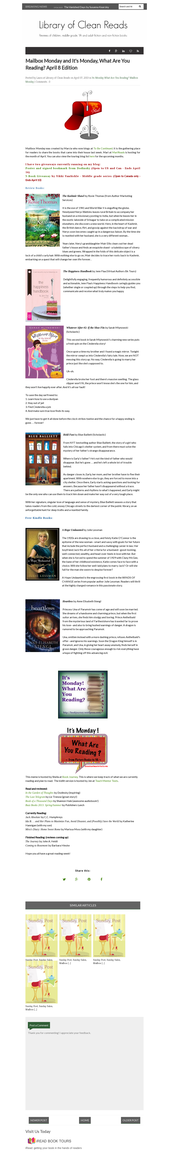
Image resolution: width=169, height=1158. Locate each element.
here (92, 156)
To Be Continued (102, 148)
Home (85, 1120)
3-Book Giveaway (38, 176)
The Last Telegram (35, 796)
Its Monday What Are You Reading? (111, 77)
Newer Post (38, 1120)
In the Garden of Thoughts (39, 792)
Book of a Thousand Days (39, 801)
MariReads (118, 152)
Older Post (131, 1120)
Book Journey (70, 776)
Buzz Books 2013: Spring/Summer (43, 805)
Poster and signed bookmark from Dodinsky (57, 168)
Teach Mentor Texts (106, 780)
